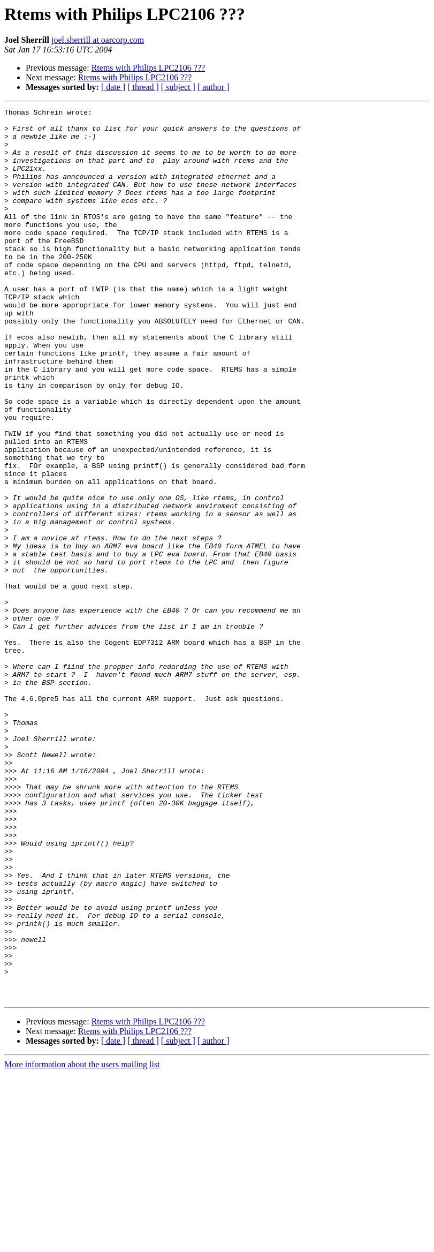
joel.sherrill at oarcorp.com (97, 39)
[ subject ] (178, 87)
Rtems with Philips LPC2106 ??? (148, 67)
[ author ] (213, 87)
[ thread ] (143, 87)
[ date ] (113, 87)
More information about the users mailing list (82, 1242)
